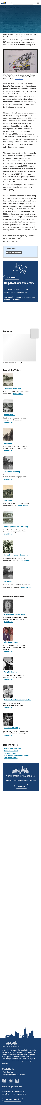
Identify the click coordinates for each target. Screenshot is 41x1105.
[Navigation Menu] (38, 2)
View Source (19, 79)
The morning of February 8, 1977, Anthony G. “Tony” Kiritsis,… (14, 676)
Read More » (8, 622)
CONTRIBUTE (12, 277)
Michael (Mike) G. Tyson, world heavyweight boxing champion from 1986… (14, 647)
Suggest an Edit (12, 1099)
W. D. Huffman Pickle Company (16, 755)
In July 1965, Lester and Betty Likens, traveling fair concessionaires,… (15, 619)
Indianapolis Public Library (14, 1075)
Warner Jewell (10, 753)
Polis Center (8, 1072)
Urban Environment (13, 252)
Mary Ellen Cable (10, 758)
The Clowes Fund (11, 751)
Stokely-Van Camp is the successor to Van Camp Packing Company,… (16, 732)
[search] (20, 3)
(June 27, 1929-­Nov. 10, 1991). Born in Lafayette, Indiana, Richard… (15, 704)
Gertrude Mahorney (12, 748)
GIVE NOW (21, 786)
